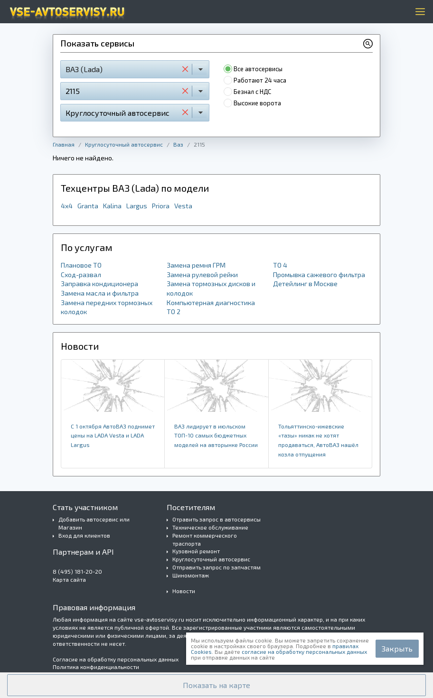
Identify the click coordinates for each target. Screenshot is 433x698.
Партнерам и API (83, 551)
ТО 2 (173, 311)
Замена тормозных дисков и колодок (211, 288)
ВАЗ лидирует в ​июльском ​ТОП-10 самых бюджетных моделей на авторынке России (216, 435)
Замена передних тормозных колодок (106, 307)
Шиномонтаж (190, 575)
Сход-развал (81, 274)
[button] (216, 685)
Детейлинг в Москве (305, 283)
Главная (64, 144)
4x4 (67, 206)
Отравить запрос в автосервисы (216, 519)
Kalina (112, 206)
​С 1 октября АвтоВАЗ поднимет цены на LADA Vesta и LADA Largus (113, 435)
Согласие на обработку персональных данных (116, 659)
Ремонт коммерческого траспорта (204, 539)
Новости (183, 590)
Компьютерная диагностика (211, 302)
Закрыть (397, 648)
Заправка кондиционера (99, 283)
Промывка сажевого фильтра (319, 274)
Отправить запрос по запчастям (216, 567)
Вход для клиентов (84, 535)
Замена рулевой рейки (202, 274)
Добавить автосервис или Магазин (94, 523)
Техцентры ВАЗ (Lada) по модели (135, 188)
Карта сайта (69, 579)
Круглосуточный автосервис (124, 144)
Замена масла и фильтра (100, 293)
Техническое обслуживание (210, 527)
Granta (87, 206)
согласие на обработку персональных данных (304, 651)
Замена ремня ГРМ (196, 265)
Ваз (178, 144)
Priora (160, 206)
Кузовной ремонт (196, 551)
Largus (136, 206)
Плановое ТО (81, 265)
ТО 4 (280, 265)
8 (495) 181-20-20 (77, 571)
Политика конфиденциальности (96, 666)
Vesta (183, 206)
